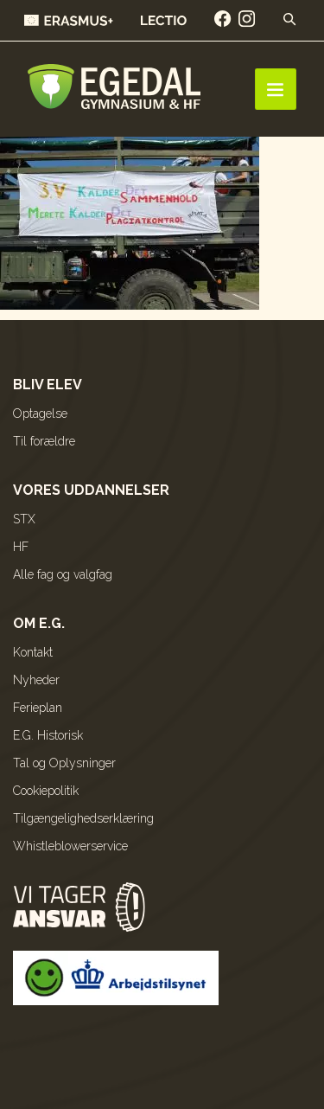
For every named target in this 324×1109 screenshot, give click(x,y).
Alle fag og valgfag (62, 574)
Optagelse (40, 413)
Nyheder (36, 680)
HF (21, 547)
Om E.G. (39, 623)
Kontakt (33, 652)
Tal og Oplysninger (64, 763)
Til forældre (44, 441)
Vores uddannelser (91, 490)
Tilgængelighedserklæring (83, 818)
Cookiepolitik (46, 791)
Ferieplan (37, 708)
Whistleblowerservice (70, 846)
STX (24, 519)
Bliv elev (47, 384)
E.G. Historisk (48, 735)
